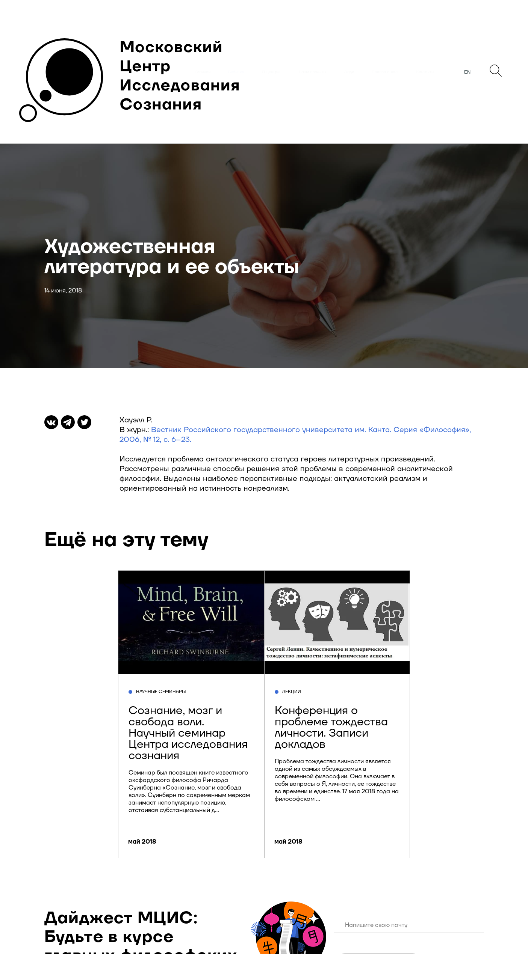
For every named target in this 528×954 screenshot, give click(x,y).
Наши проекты (312, 72)
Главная (203, 72)
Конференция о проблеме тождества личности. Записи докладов (331, 727)
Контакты (425, 72)
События (236, 72)
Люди (349, 72)
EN (467, 72)
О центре (271, 72)
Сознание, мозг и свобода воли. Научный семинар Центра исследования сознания (188, 733)
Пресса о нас (385, 72)
